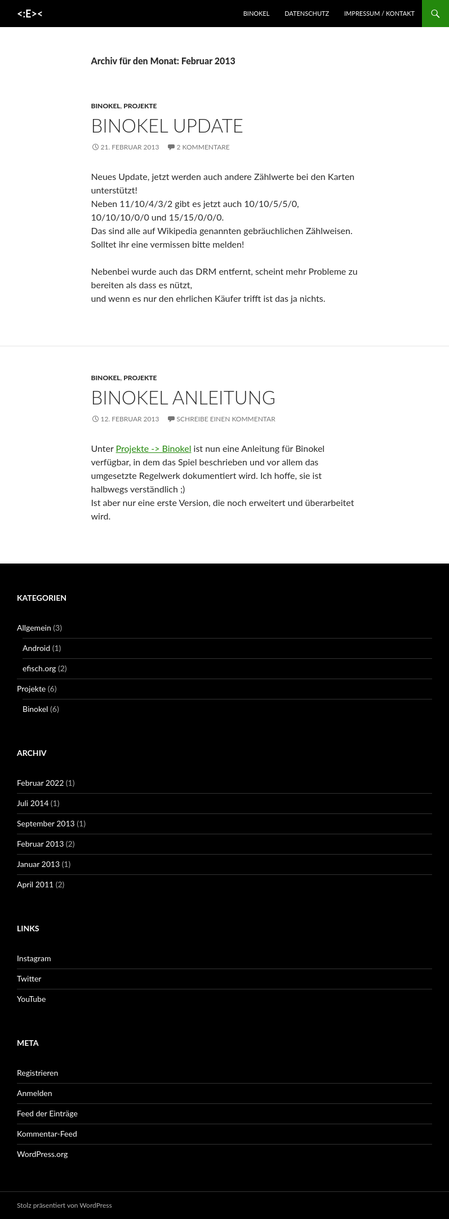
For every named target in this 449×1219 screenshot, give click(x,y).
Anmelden (34, 1093)
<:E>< (30, 13)
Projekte (140, 106)
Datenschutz (306, 13)
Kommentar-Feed (47, 1133)
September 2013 (46, 823)
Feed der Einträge (47, 1113)
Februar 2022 (40, 782)
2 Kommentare (203, 147)
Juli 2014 (32, 803)
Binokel (256, 13)
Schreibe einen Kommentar (226, 419)
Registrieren (37, 1072)
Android (36, 648)
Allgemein (34, 627)
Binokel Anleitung (183, 397)
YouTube (31, 999)
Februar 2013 (40, 843)
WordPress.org (42, 1154)
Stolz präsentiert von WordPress (64, 1205)
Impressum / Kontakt (379, 13)
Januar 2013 (38, 864)
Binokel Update (167, 125)
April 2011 (35, 884)
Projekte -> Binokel (154, 448)
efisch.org (39, 668)
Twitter (29, 978)
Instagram (34, 958)
